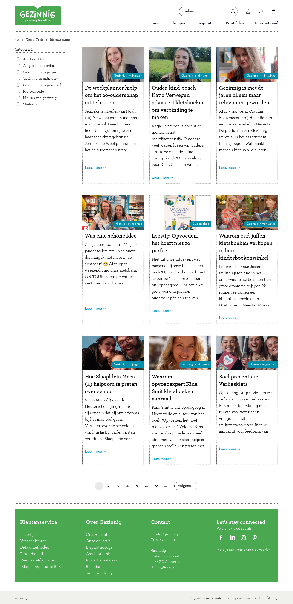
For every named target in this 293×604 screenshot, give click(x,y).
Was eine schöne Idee (111, 236)
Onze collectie (98, 541)
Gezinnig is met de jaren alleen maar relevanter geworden (244, 95)
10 (156, 487)
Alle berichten (34, 59)
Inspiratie (206, 23)
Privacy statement (238, 598)
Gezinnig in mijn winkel (42, 85)
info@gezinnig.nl (168, 534)
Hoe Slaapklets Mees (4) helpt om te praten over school (111, 384)
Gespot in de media (38, 66)
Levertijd (28, 535)
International (266, 23)
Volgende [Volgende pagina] (185, 487)
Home (153, 23)
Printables (235, 23)
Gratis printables (100, 554)
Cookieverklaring (265, 598)
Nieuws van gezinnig (40, 98)
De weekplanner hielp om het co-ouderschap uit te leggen (111, 95)
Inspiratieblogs (99, 547)
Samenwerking (99, 573)
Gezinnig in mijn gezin (41, 72)
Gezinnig (21, 598)
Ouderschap (33, 104)
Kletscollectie (33, 91)
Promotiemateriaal (102, 560)
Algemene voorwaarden (207, 598)
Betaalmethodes (34, 547)
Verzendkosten (33, 541)
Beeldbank (95, 567)
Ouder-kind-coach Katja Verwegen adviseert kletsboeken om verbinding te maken (178, 102)
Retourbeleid (31, 554)
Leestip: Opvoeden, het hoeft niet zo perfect (175, 243)
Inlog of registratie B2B (40, 567)
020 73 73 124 (165, 540)
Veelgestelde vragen (38, 560)
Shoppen (178, 23)
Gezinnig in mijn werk (40, 78)
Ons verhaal (96, 535)
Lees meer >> (95, 168)
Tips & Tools (34, 39)
